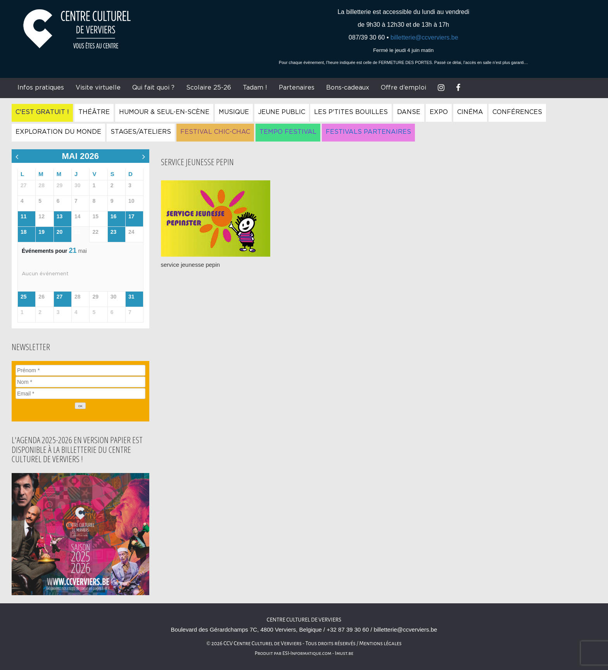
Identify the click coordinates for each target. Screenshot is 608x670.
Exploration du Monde (58, 132)
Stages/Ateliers (141, 132)
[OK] (80, 405)
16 (114, 216)
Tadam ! (255, 88)
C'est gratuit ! (42, 112)
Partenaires (296, 88)
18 (24, 232)
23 (114, 232)
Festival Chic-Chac (215, 132)
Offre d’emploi (403, 88)
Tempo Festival (287, 132)
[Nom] (80, 381)
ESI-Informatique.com (306, 653)
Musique (234, 112)
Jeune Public (281, 112)
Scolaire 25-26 (208, 88)
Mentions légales (380, 643)
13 (60, 216)
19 (41, 232)
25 (24, 297)
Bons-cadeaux (347, 88)
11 (24, 216)
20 (60, 232)
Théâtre (94, 112)
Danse (408, 112)
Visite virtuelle (98, 88)
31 (131, 297)
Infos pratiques (40, 88)
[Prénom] (80, 370)
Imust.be (344, 653)
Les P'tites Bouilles (351, 112)
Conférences (517, 112)
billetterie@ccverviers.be (424, 37)
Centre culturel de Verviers (304, 620)
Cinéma (470, 112)
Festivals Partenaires (368, 132)
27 (60, 297)
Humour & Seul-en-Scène (164, 112)
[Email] (80, 393)
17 (131, 216)
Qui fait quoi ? (153, 88)
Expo (439, 112)
